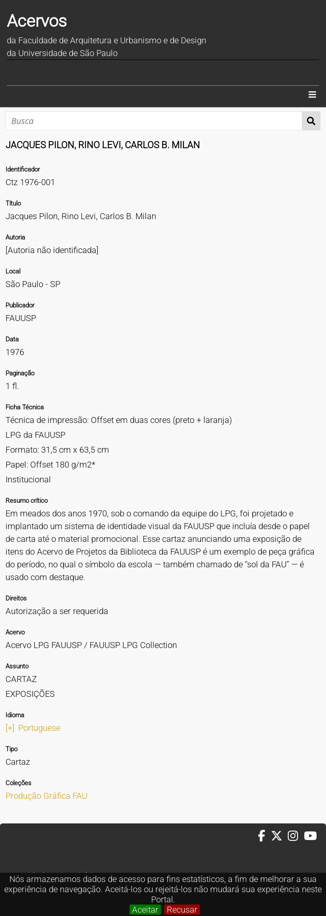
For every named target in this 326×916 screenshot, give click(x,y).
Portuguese (39, 728)
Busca (311, 120)
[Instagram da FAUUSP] (296, 836)
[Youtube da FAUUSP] (311, 836)
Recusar (182, 910)
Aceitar (145, 910)
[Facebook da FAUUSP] (264, 836)
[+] (10, 728)
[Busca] (154, 120)
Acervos (37, 21)
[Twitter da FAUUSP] (279, 836)
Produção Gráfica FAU (46, 796)
